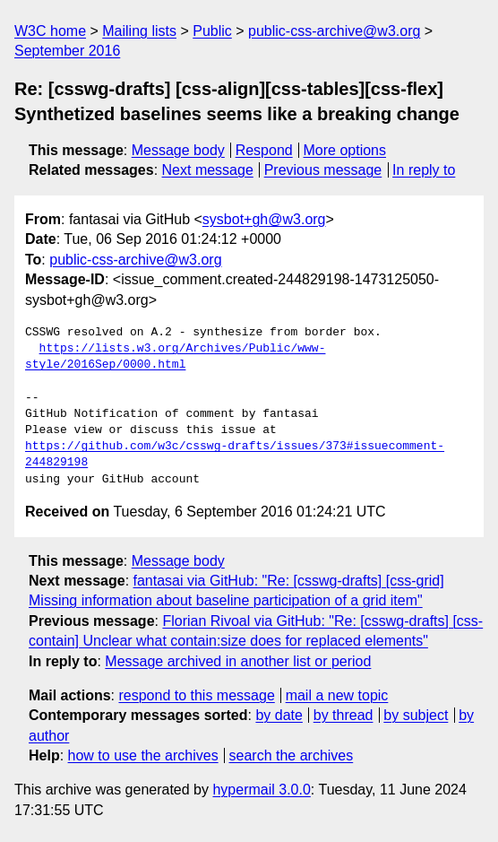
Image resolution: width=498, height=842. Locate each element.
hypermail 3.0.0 (261, 789)
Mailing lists (139, 31)
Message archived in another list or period (238, 661)
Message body (178, 150)
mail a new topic (337, 695)
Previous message (323, 170)
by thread (343, 715)
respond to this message (196, 695)
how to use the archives (143, 755)
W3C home (50, 31)
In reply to (423, 170)
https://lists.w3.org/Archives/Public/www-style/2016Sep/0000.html (175, 357)
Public (212, 31)
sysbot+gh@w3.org (264, 219)
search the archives (291, 755)
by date (278, 715)
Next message (207, 170)
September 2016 (67, 50)
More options (345, 150)
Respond (264, 150)
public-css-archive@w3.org (334, 31)
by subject (415, 715)
